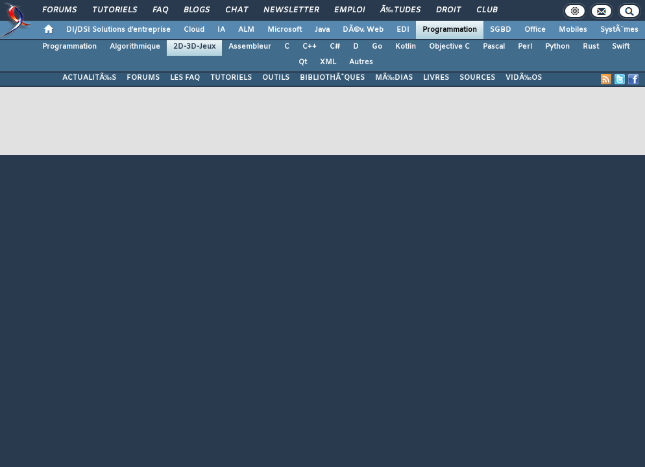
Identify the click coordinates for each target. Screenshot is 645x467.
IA (221, 29)
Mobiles (573, 29)
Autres (361, 62)
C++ (309, 46)
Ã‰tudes (400, 10)
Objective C (449, 46)
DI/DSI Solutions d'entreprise (118, 29)
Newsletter (291, 10)
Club (486, 10)
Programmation (449, 29)
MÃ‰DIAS (394, 77)
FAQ (160, 10)
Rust (591, 46)
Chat (236, 10)
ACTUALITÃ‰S (89, 77)
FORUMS (143, 77)
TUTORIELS (231, 77)
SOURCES (477, 77)
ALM (246, 29)
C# (335, 46)
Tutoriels (114, 10)
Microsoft (284, 29)
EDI (402, 29)
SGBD (500, 29)
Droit (448, 10)
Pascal (494, 46)
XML (328, 62)
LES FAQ (185, 77)
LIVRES (436, 77)
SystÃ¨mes (619, 29)
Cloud (194, 29)
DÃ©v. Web (363, 29)
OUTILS (275, 77)
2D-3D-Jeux (194, 46)
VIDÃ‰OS (523, 77)
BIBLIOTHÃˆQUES (332, 77)
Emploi (349, 10)
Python (557, 46)
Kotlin (405, 46)
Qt (302, 62)
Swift (620, 46)
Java (322, 29)
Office (535, 29)
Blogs (196, 10)
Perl (525, 46)
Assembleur (249, 46)
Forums (59, 10)
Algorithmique (135, 46)
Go (377, 46)
